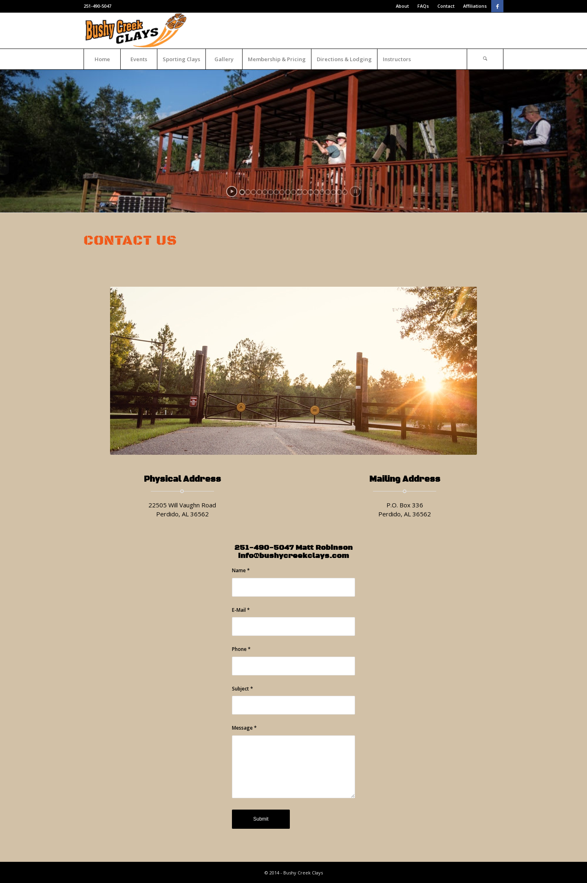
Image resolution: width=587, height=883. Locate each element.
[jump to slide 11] (299, 192)
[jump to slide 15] (322, 192)
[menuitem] (402, 6)
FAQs (423, 6)
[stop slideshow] (355, 191)
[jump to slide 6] (271, 192)
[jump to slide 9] (288, 192)
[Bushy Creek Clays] (137, 31)
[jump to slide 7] (276, 192)
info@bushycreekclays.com (293, 555)
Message (244, 727)
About (402, 6)
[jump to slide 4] (259, 192)
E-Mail (241, 609)
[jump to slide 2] (248, 192)
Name (241, 570)
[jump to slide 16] (328, 192)
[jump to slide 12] (305, 192)
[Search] (485, 59)
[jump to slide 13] (310, 192)
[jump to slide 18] (339, 192)
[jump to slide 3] (253, 192)
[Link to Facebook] (497, 6)
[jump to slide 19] (345, 192)
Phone (241, 649)
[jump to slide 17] (333, 192)
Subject (242, 688)
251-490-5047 (97, 6)
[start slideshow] (231, 191)
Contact (446, 6)
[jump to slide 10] (293, 192)
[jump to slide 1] (242, 192)
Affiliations (475, 6)
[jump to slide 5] (265, 192)
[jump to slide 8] (282, 192)
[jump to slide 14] (316, 192)
